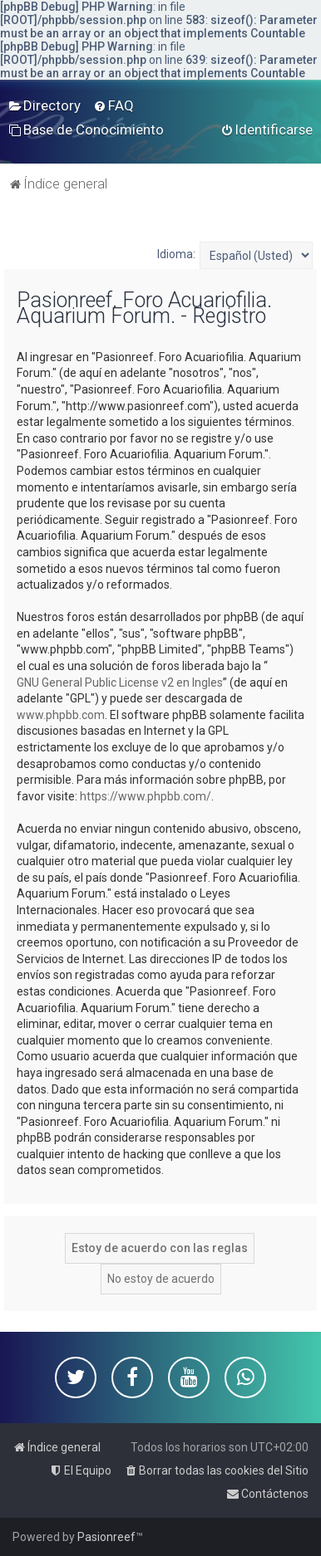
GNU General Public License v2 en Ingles (120, 682)
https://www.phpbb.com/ (145, 796)
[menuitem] (44, 105)
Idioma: (176, 254)
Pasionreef (106, 1537)
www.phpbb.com (61, 715)
